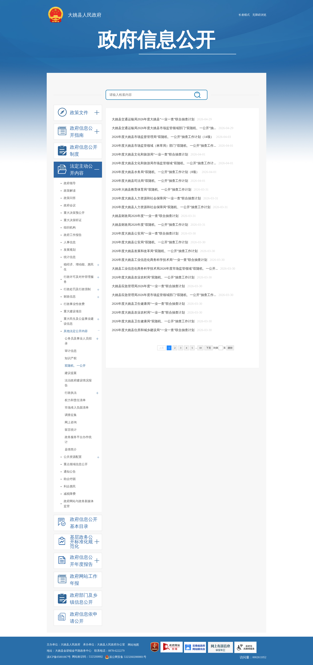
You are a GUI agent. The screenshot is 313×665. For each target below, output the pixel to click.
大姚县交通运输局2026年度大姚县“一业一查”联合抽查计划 (153, 119)
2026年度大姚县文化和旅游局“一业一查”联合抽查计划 (150, 154)
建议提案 (71, 373)
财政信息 (70, 296)
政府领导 (70, 183)
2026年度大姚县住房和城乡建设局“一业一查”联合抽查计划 (153, 330)
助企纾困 (70, 479)
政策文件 (73, 114)
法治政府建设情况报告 (78, 383)
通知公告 (70, 471)
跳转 (230, 347)
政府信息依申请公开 (77, 618)
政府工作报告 (73, 235)
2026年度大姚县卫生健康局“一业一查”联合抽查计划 (149, 303)
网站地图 (133, 644)
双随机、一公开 (75, 365)
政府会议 (70, 205)
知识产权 (71, 358)
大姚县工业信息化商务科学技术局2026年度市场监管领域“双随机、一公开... (165, 268)
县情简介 (71, 449)
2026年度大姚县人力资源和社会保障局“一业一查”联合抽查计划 (157, 198)
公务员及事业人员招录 (78, 341)
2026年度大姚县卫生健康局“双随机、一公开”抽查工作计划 (153, 321)
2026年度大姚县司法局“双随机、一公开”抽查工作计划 (150, 180)
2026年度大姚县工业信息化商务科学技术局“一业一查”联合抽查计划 (160, 259)
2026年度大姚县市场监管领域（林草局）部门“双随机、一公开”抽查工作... (164, 145)
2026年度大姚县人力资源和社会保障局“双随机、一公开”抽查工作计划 (161, 207)
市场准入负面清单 (77, 407)
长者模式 (244, 14)
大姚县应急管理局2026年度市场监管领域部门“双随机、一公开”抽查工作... (164, 295)
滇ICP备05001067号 (59, 656)
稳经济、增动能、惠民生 (79, 267)
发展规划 (70, 249)
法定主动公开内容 (75, 170)
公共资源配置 (73, 456)
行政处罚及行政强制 (77, 289)
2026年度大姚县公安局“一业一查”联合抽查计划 (145, 233)
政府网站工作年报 (77, 580)
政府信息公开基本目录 (77, 523)
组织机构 (70, 227)
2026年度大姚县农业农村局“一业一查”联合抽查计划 (149, 312)
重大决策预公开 (74, 212)
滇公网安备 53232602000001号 (127, 656)
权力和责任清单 (75, 400)
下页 (208, 347)
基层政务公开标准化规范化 (75, 542)
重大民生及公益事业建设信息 (79, 321)
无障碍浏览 (259, 14)
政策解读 (70, 190)
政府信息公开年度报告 (75, 561)
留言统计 (71, 429)
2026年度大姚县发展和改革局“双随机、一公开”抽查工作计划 (155, 251)
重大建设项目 (73, 311)
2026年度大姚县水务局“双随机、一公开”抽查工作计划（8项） (156, 172)
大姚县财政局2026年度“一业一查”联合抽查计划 (145, 216)
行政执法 (71, 392)
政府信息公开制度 (77, 151)
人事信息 (70, 242)
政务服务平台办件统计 (78, 439)
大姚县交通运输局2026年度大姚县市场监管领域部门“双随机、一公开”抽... (164, 128)
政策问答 (70, 198)
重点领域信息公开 (76, 464)
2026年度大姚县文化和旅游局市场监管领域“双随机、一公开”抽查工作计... (164, 163)
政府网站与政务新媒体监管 (79, 504)
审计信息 (71, 350)
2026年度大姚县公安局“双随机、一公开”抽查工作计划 (150, 242)
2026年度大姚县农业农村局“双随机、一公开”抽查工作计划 (153, 277)
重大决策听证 (73, 220)
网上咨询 (71, 422)
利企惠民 (70, 486)
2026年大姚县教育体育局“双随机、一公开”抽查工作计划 (152, 189)
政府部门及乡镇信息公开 (77, 599)
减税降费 (70, 493)
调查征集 (71, 415)
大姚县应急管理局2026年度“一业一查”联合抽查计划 (149, 286)
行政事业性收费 (74, 304)
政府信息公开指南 (75, 132)
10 (200, 347)
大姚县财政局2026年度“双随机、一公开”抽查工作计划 (150, 224)
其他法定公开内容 (76, 331)
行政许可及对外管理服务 (79, 279)
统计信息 (70, 257)
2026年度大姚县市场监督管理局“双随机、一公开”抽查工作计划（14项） (163, 137)
